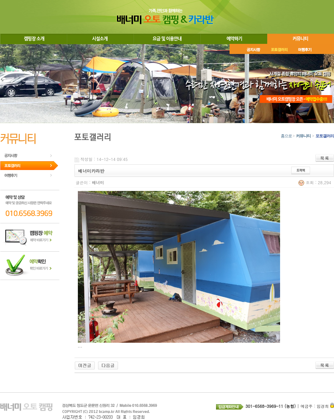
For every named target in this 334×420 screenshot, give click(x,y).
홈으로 (286, 136)
